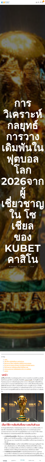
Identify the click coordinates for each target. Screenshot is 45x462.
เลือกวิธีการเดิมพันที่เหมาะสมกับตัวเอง (14, 361)
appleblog (25, 266)
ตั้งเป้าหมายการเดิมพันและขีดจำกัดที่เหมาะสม (16, 367)
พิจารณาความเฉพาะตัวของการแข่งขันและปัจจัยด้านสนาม (19, 365)
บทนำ (5, 359)
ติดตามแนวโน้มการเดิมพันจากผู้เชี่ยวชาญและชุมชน (17, 363)
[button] (36, 2)
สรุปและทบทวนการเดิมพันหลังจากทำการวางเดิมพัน (17, 369)
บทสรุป (6, 371)
